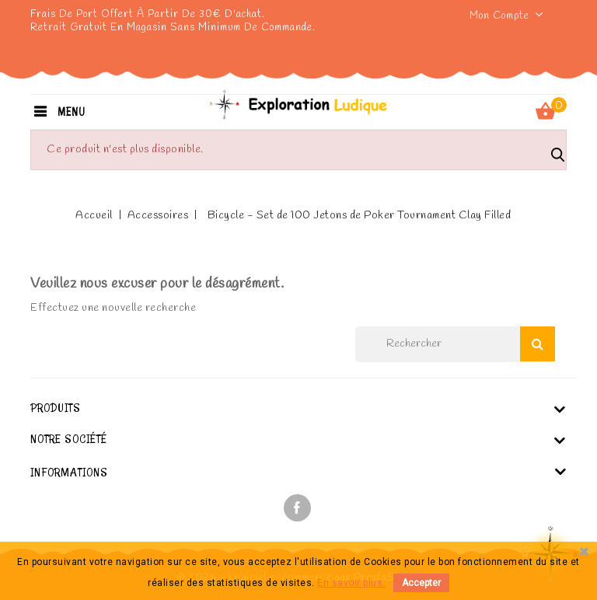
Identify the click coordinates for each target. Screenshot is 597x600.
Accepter (421, 582)
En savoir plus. (351, 582)
